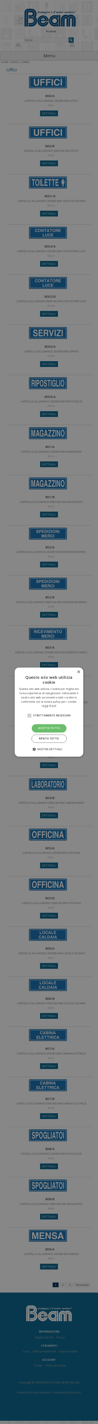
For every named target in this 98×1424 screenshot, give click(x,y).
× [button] (78, 672)
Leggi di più (49, 706)
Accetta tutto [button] (49, 728)
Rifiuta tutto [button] (49, 738)
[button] (49, 749)
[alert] (49, 712)
